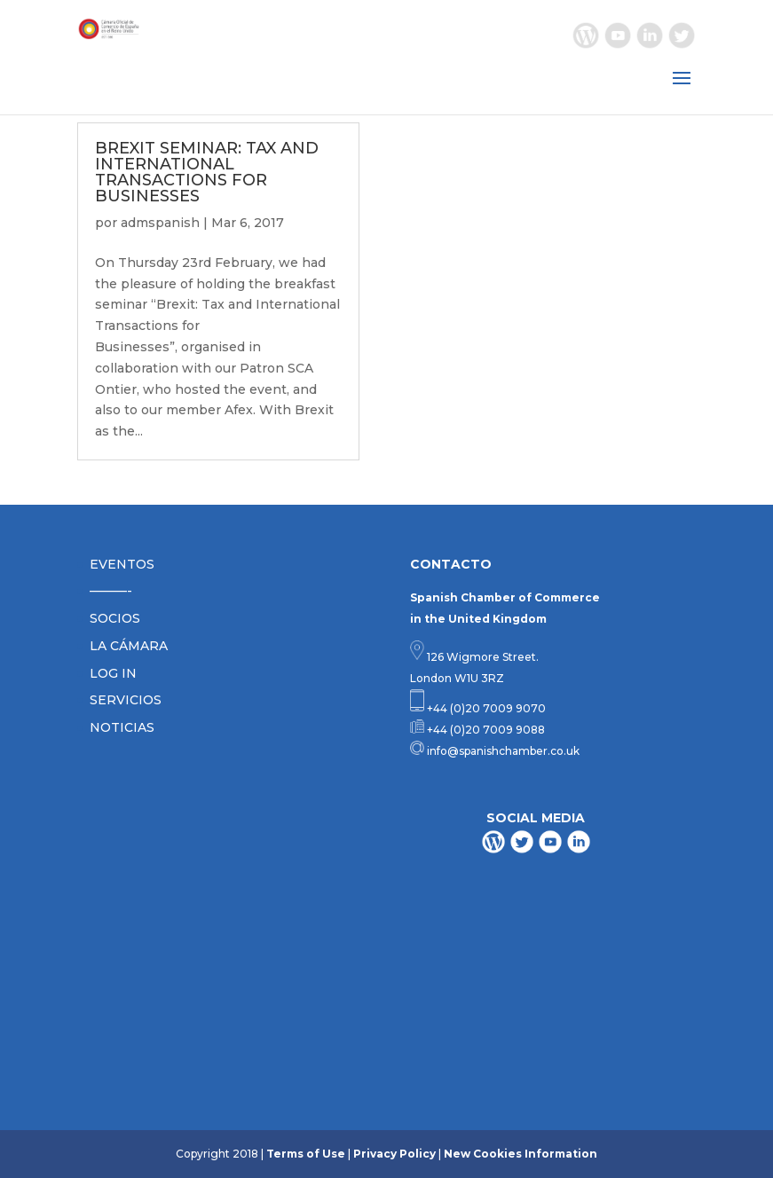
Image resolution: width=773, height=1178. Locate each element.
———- (111, 591)
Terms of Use (305, 1153)
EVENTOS (122, 564)
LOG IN (113, 673)
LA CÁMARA (129, 646)
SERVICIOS (126, 700)
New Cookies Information (520, 1153)
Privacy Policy (394, 1153)
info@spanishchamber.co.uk (502, 751)
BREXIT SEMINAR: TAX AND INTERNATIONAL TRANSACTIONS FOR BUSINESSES (207, 172)
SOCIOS (115, 618)
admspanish (160, 223)
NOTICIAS (122, 727)
